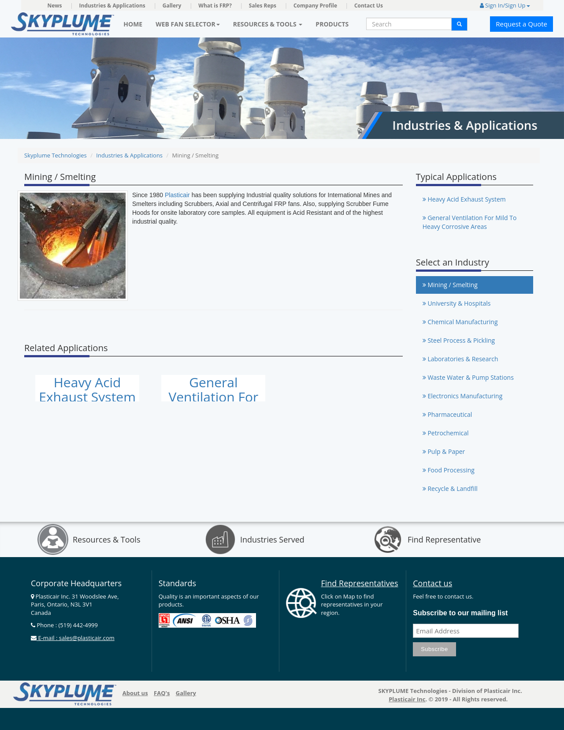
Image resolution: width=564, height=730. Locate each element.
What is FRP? (215, 5)
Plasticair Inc (407, 699)
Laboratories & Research (460, 359)
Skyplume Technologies (55, 155)
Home (132, 24)
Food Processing (449, 470)
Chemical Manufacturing (460, 322)
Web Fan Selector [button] (188, 24)
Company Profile (315, 5)
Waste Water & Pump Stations (468, 377)
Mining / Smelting (450, 285)
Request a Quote (521, 23)
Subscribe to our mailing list (460, 613)
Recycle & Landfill (450, 488)
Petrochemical (446, 433)
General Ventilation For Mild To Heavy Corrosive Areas (470, 222)
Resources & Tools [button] (268, 24)
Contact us (432, 583)
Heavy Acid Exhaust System (87, 389)
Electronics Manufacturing (463, 396)
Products (332, 24)
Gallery (172, 5)
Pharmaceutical (447, 414)
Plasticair (177, 194)
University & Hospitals (457, 303)
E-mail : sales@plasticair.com (76, 638)
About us (135, 693)
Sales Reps (262, 5)
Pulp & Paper (444, 451)
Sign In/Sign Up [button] (505, 5)
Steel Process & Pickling (459, 340)
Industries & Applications (112, 5)
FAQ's (162, 693)
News (55, 5)
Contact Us (368, 5)
